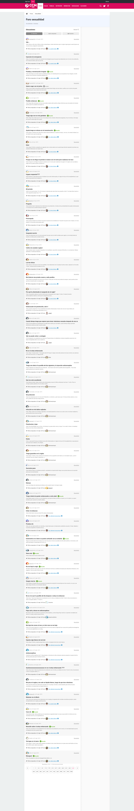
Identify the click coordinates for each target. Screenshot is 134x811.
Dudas (28, 439)
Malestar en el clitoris (32, 697)
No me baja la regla (32, 566)
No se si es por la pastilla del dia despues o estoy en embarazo (45, 596)
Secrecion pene (31, 468)
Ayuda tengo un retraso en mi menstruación (39, 130)
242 (70, 768)
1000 (71, 771)
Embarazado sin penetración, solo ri (37, 306)
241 (66, 768)
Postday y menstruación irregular (36, 71)
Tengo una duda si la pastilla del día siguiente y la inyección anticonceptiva (49, 365)
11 (35, 768)
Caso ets (28, 712)
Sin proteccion (30, 395)
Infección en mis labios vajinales (36, 409)
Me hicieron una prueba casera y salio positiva (40, 277)
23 (38, 768)
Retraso (28, 483)
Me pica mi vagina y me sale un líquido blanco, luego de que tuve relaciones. (49, 682)
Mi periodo (29, 189)
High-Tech (27, 1)
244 (34, 771)
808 (61, 771)
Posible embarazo (31, 101)
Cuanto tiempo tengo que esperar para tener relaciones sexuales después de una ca (52, 321)
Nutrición (59, 6)
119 (46, 768)
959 (68, 771)
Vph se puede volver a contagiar (36, 336)
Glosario (83, 6)
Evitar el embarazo (32, 511)
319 (51, 771)
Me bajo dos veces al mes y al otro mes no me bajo (41, 625)
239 (59, 768)
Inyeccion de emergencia (33, 57)
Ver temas (35, 23)
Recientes (34, 33)
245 (37, 771)
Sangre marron (30, 581)
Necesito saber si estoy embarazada (37, 726)
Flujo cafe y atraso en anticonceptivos (37, 610)
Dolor (27, 145)
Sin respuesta (52, 33)
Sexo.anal (29, 553)
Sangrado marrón (31, 233)
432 (54, 771)
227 (56, 768)
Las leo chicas (30, 262)
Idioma (107, 1)
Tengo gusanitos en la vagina (35, 453)
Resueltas (71, 33)
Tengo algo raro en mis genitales (36, 115)
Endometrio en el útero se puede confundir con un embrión (44, 538)
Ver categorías (29, 23)
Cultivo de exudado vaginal (34, 248)
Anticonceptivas (31, 653)
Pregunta (29, 204)
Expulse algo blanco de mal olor (35, 640)
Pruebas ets (29, 524)
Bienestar (67, 6)
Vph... (28, 42)
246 (40, 771)
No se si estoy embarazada (34, 351)
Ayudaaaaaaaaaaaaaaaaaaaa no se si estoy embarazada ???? (45, 668)
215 (52, 768)
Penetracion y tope (32, 424)
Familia (51, 6)
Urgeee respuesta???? (33, 174)
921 (64, 771)
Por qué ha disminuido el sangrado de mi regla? (40, 292)
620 (58, 771)
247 (44, 771)
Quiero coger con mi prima (34, 86)
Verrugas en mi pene (32, 741)
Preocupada (29, 218)
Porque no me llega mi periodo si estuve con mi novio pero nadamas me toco (49, 160)
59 (42, 768)
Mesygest (29, 756)
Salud (33, 1)
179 (49, 768)
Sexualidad (75, 6)
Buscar (76, 29)
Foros (40, 6)
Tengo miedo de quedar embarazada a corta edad (41, 496)
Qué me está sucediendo (33, 380)
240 (63, 768)
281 (47, 771)
